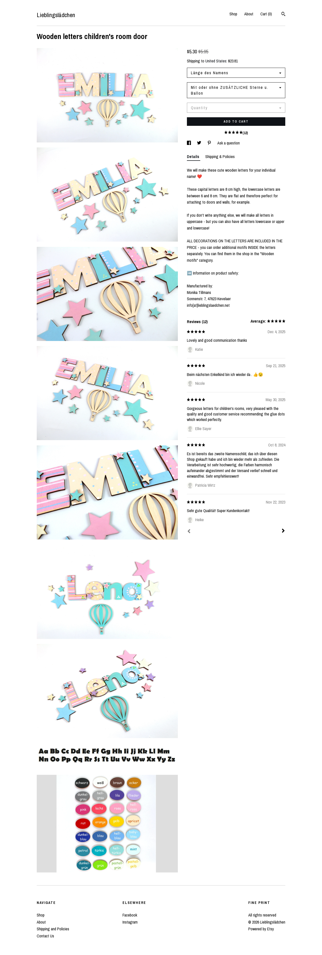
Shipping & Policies (220, 156)
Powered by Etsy (261, 929)
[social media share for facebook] (189, 143)
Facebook (130, 915)
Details (193, 156)
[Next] (283, 531)
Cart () (266, 14)
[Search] (283, 14)
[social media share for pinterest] (209, 143)
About (248, 14)
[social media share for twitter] (199, 143)
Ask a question (228, 143)
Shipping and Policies (53, 929)
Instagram (130, 922)
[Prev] (189, 531)
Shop (233, 14)
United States (215, 61)
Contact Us (45, 936)
